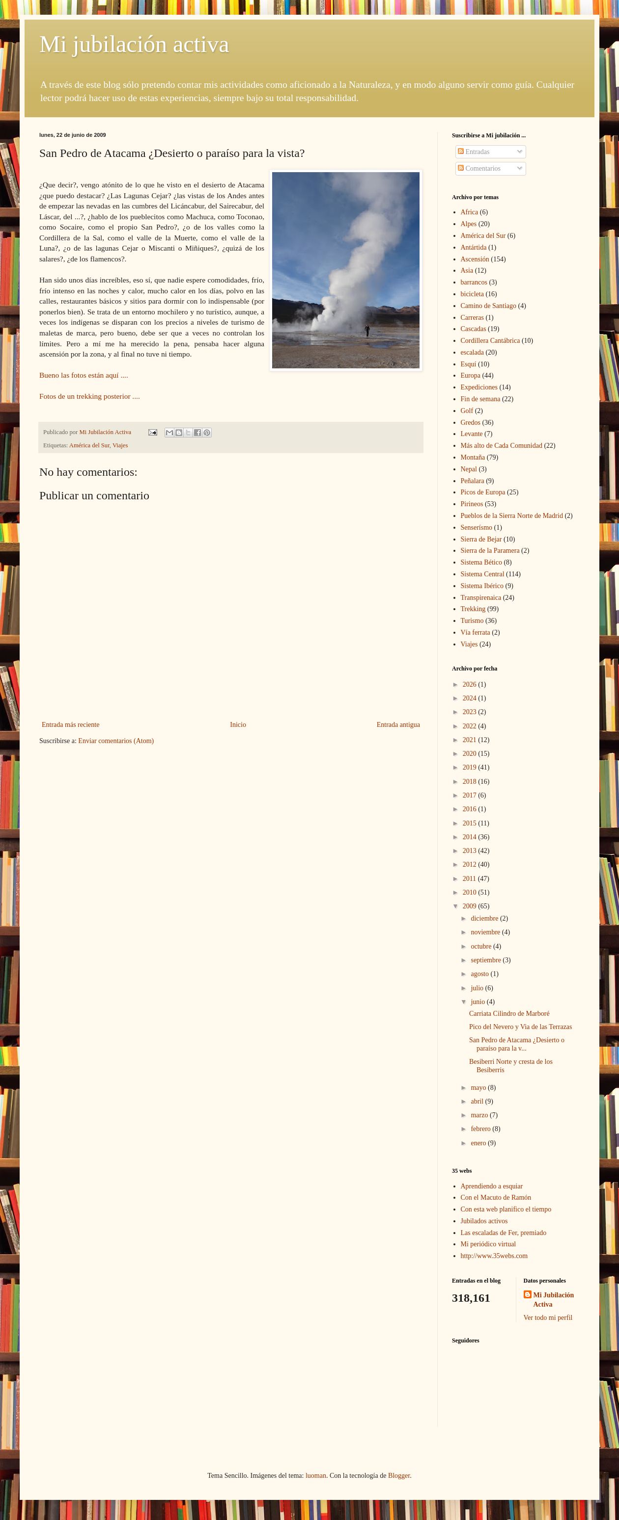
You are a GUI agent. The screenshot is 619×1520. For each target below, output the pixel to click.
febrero (481, 1129)
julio (478, 988)
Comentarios (479, 168)
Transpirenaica (481, 597)
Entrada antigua (398, 724)
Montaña (473, 457)
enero (479, 1143)
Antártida (474, 247)
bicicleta (472, 294)
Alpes (469, 224)
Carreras (472, 317)
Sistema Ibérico (482, 586)
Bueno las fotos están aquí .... (84, 375)
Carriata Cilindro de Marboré (509, 1013)
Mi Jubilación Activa (554, 1300)
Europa (470, 375)
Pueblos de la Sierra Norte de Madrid (512, 515)
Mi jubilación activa (134, 44)
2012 (470, 864)
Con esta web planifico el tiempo (506, 1209)
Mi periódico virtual (488, 1244)
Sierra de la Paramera (490, 550)
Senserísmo (477, 527)
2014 (470, 837)
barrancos (474, 282)
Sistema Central (483, 574)
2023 (470, 712)
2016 (470, 809)
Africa (469, 212)
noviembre (486, 932)
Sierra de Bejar (481, 539)
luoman (316, 1475)
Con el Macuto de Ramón (496, 1197)
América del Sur (89, 445)
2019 (470, 767)
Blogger (399, 1475)
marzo (480, 1115)
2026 (470, 684)
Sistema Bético (481, 562)
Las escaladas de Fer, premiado (504, 1233)
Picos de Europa (483, 492)
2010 (470, 892)
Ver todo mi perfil (548, 1317)
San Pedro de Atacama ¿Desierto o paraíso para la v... (516, 1044)
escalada (472, 352)
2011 (470, 878)
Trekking (473, 609)
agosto (480, 974)
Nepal (469, 469)
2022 (470, 726)
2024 (470, 698)
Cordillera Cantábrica (490, 340)
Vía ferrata (475, 632)
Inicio (238, 724)
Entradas (473, 151)
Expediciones (479, 387)
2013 (470, 850)
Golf (467, 410)
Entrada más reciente (70, 724)
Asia (467, 270)
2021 (470, 740)
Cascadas (473, 329)
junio (478, 1001)
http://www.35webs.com (494, 1256)
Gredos (470, 422)
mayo (479, 1087)
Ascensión (475, 259)
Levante (472, 434)
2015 (470, 823)
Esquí (469, 364)
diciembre (485, 918)
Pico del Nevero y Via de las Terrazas (520, 1027)
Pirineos (472, 504)
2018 (470, 781)
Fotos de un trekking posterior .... (90, 396)
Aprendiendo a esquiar (492, 1186)
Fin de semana (481, 399)
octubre (482, 946)
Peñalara (472, 481)
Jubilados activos (484, 1221)
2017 (470, 795)
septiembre (487, 960)
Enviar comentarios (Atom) (116, 741)
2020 (470, 753)
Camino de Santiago (489, 305)
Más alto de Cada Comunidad (501, 445)
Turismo (472, 620)
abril (478, 1101)
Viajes (120, 445)
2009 (470, 906)
